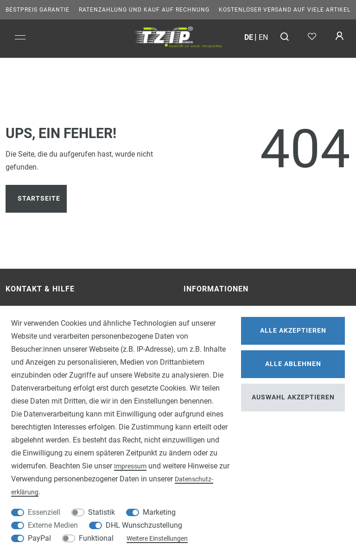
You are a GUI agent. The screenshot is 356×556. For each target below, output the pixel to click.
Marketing (159, 512)
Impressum (130, 466)
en (263, 37)
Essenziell (44, 512)
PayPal (39, 538)
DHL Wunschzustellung (144, 525)
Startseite (39, 198)
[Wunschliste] (311, 37)
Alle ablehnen (293, 364)
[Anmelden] (339, 37)
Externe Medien (53, 525)
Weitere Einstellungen (157, 538)
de (248, 37)
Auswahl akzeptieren (293, 397)
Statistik (101, 512)
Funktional (96, 538)
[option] (178, 36)
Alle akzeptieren (293, 331)
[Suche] (285, 37)
